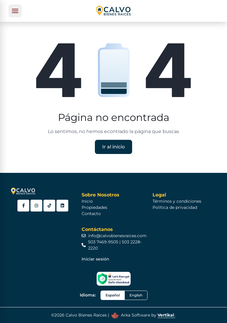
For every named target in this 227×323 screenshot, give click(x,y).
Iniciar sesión (95, 259)
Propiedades (94, 207)
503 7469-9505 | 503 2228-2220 (112, 245)
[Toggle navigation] (15, 10)
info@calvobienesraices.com (114, 235)
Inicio (87, 201)
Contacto (91, 213)
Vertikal (166, 315)
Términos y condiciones (177, 201)
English (135, 295)
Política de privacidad (175, 207)
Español (113, 295)
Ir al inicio (113, 147)
